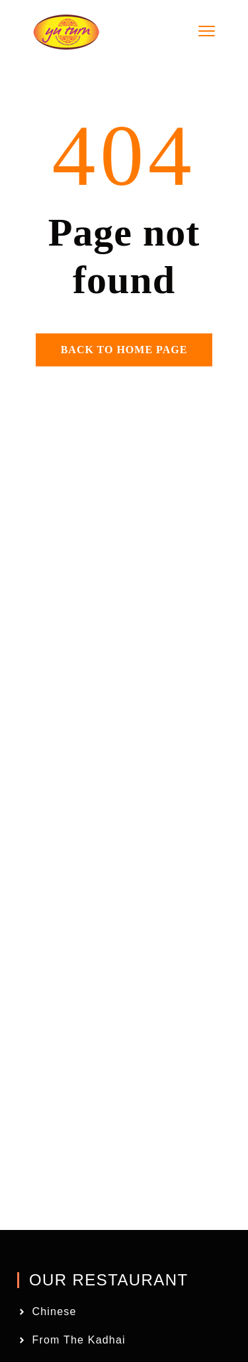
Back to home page (124, 349)
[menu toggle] (206, 31)
